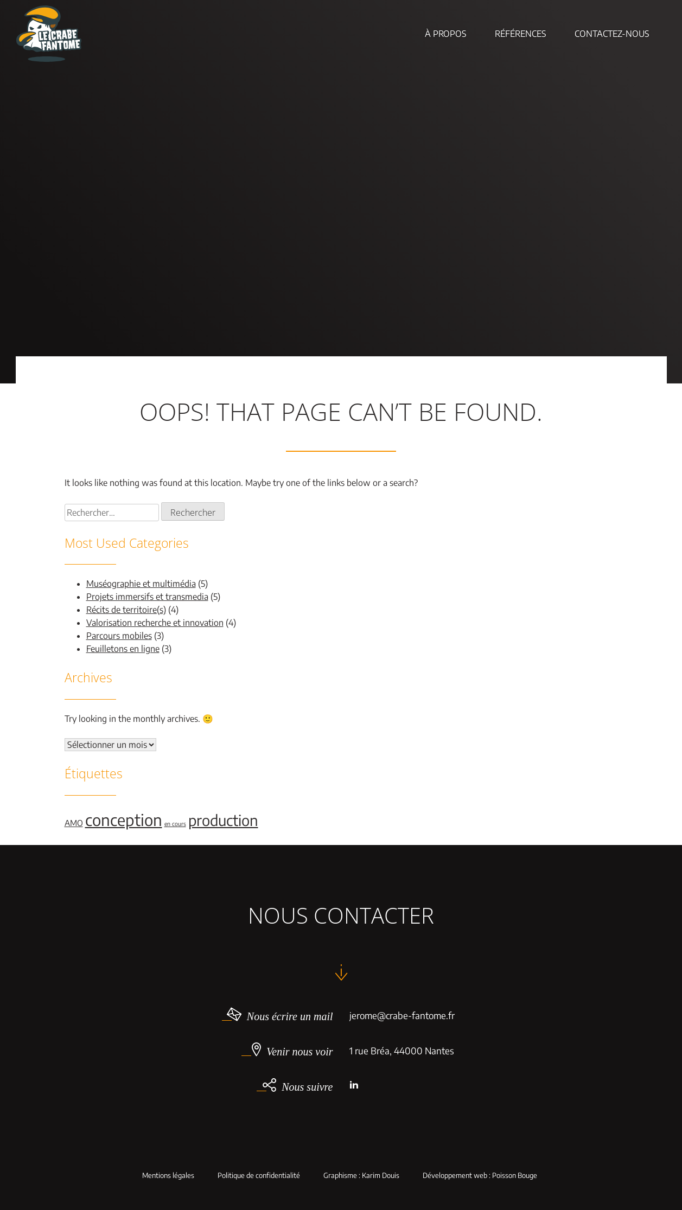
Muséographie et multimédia (141, 583)
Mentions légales (168, 1175)
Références (520, 33)
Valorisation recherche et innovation (155, 622)
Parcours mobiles (119, 635)
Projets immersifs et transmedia (147, 596)
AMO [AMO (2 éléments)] (74, 823)
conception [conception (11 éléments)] (123, 819)
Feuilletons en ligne (123, 648)
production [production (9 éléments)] (223, 820)
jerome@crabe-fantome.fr (402, 1015)
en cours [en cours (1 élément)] (175, 823)
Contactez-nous (612, 33)
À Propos (446, 33)
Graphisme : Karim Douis (361, 1175)
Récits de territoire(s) (126, 609)
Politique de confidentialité (259, 1175)
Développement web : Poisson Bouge (480, 1175)
